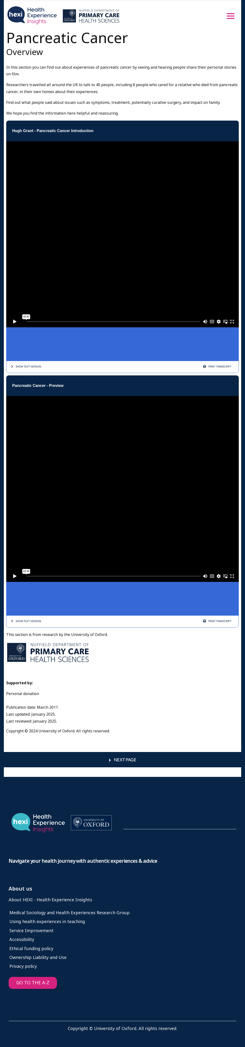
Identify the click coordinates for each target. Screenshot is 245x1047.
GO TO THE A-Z (32, 983)
